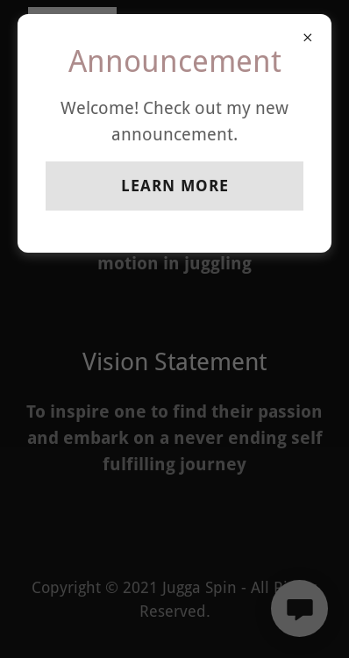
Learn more (175, 185)
